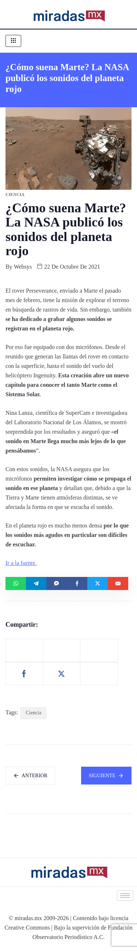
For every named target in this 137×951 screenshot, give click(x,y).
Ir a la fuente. (21, 563)
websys (23, 267)
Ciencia (33, 712)
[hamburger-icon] (13, 41)
